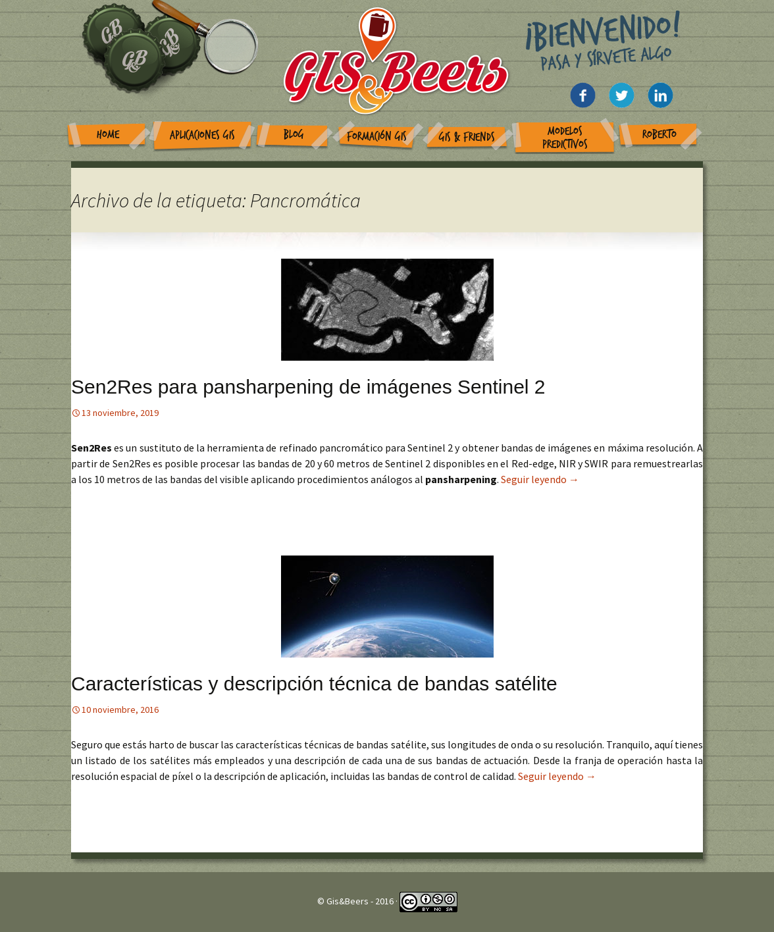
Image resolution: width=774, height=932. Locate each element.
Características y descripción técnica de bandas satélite (314, 683)
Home (108, 135)
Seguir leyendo (540, 479)
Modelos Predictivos (565, 137)
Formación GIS (377, 136)
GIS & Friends (467, 137)
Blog (294, 135)
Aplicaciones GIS (202, 135)
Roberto (659, 135)
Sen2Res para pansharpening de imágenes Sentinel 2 (308, 387)
